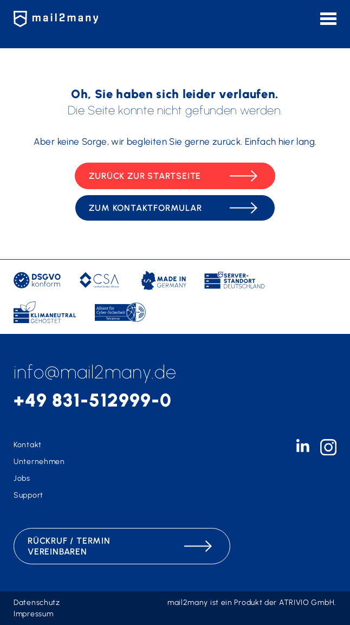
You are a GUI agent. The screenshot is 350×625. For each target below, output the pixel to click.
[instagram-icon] (328, 452)
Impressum (33, 613)
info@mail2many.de (95, 372)
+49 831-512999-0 (93, 400)
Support (28, 495)
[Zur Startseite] (60, 19)
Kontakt (28, 444)
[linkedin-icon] (302, 449)
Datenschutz (37, 602)
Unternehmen (39, 461)
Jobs (22, 478)
